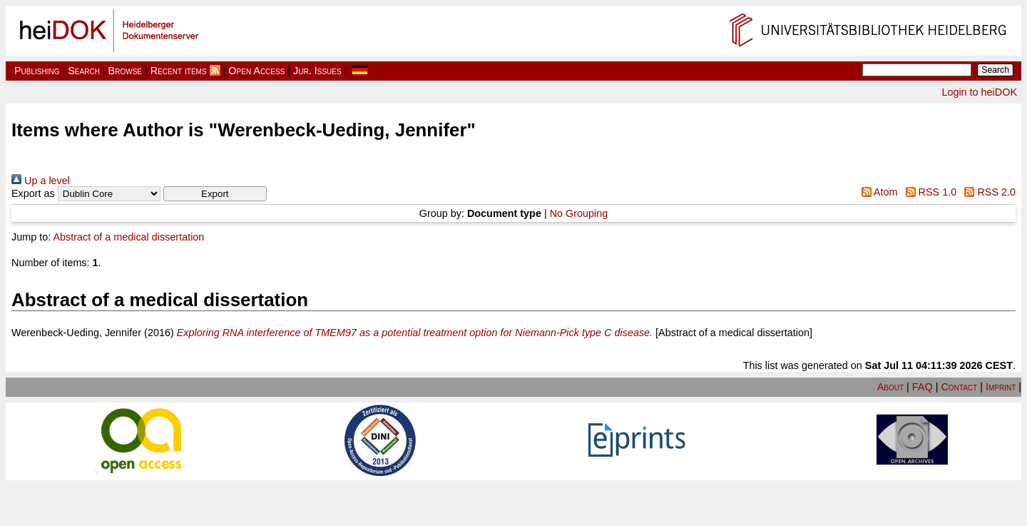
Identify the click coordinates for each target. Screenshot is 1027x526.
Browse (125, 70)
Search (84, 70)
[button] (215, 193)
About (890, 387)
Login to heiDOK (979, 92)
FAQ (922, 387)
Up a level (40, 180)
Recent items (178, 70)
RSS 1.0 (928, 192)
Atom (876, 192)
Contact (959, 387)
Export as (33, 193)
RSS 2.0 (987, 192)
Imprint (1001, 387)
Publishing (37, 70)
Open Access (256, 70)
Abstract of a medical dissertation (128, 237)
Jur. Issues (317, 70)
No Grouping (579, 213)
